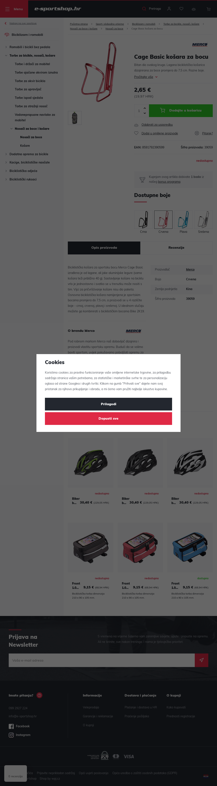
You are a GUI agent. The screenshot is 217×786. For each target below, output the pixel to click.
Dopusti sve (108, 418)
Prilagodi (108, 404)
